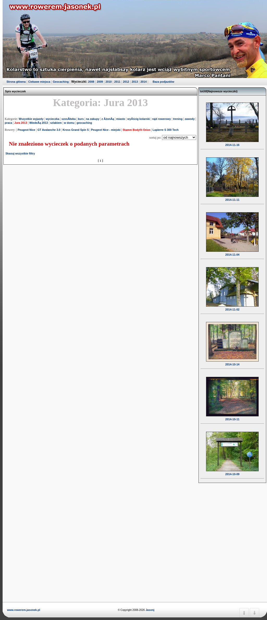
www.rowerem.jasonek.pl (23, 609)
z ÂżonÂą (108, 118)
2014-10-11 (232, 416)
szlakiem (55, 122)
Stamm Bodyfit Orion (137, 129)
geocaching (84, 122)
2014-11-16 (232, 141)
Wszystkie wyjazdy (31, 118)
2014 (143, 81)
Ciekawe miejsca (39, 81)
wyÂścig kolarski (138, 118)
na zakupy (93, 118)
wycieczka (52, 118)
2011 (117, 81)
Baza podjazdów (163, 81)
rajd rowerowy (161, 118)
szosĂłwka (68, 118)
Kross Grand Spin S (76, 129)
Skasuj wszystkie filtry (20, 153)
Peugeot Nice (26, 129)
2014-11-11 (232, 196)
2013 (135, 81)
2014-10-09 (232, 471)
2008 (91, 81)
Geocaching (61, 81)
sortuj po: (155, 137)
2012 (126, 81)
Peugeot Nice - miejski (105, 129)
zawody (190, 118)
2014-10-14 (232, 361)
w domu (69, 122)
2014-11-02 (232, 306)
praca (8, 122)
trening (177, 118)
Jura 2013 (20, 122)
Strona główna (16, 81)
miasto (120, 118)
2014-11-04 (232, 251)
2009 (100, 81)
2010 (108, 81)
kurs (81, 118)
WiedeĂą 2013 (38, 122)
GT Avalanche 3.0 (49, 129)
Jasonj (149, 609)
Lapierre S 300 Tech (166, 129)
